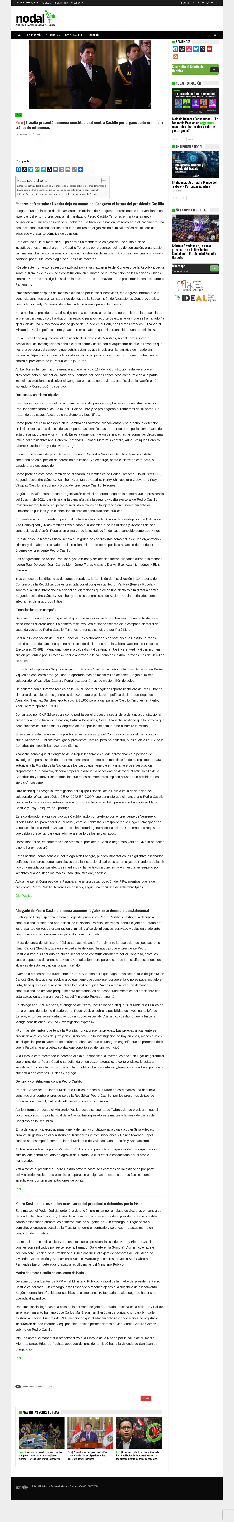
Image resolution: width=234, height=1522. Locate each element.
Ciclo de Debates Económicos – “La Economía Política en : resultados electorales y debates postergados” (195, 124)
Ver (214, 268)
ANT (175, 139)
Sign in (184, 2)
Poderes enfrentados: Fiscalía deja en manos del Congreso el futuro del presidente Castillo (62, 186)
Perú (19, 114)
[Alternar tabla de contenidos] (102, 180)
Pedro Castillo (28, 1386)
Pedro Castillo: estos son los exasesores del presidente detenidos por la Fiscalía (58, 194)
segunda (49, 1386)
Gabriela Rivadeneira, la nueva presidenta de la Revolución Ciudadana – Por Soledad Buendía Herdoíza (194, 251)
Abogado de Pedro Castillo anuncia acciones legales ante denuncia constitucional (58, 190)
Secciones (52, 35)
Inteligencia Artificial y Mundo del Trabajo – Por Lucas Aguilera (194, 184)
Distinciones (61, 2)
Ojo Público (23, 895)
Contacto (77, 2)
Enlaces (47, 2)
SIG (183, 139)
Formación (93, 35)
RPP (18, 1189)
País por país (33, 35)
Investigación (73, 35)
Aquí (214, 69)
